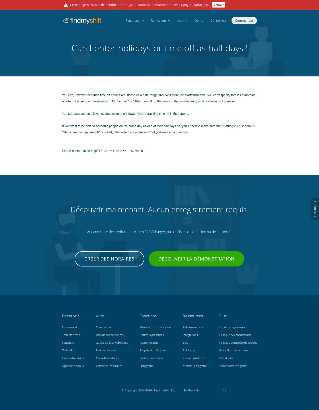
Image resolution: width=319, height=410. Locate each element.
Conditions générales (232, 327)
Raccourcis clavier (106, 350)
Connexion (218, 20)
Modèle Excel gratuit (195, 366)
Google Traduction (194, 5)
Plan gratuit (147, 366)
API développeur (193, 327)
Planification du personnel (155, 327)
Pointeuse (189, 350)
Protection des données (233, 350)
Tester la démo (71, 335)
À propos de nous (73, 366)
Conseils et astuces (107, 358)
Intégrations (190, 335)
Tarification (158, 20)
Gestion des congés (151, 358)
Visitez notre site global (233, 366)
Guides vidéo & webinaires (112, 343)
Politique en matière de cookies (238, 343)
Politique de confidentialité (235, 335)
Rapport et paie (149, 343)
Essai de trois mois (73, 358)
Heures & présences (152, 335)
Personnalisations (193, 358)
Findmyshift (99, 390)
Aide (180, 20)
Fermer (219, 5)
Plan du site (226, 358)
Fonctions (133, 20)
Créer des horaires (109, 259)
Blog (185, 343)
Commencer (244, 20)
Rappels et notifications (154, 350)
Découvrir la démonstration (196, 259)
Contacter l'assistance (109, 366)
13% (121, 151)
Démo (199, 20)
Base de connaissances (110, 335)
